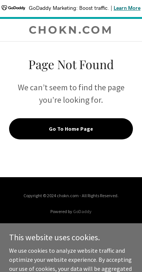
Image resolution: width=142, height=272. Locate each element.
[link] (71, 30)
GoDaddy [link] (82, 211)
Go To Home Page (71, 128)
